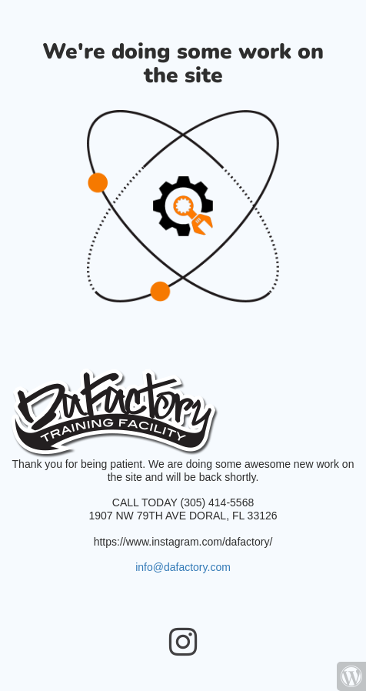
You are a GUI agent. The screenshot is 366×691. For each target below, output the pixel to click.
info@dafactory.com (183, 567)
